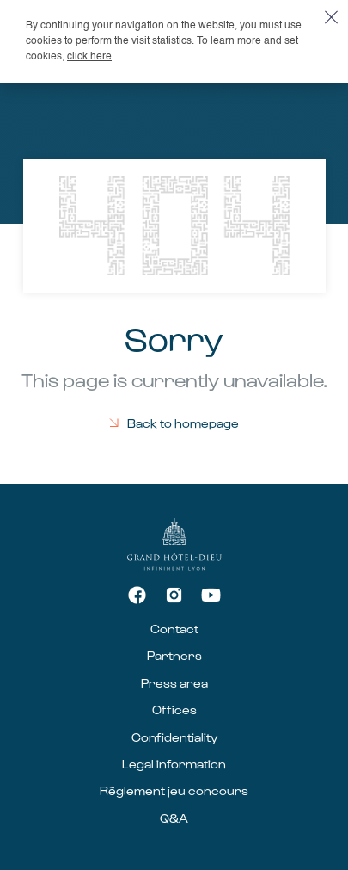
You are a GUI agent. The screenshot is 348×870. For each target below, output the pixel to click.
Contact (174, 628)
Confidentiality (174, 737)
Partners (174, 655)
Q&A (174, 818)
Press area (174, 683)
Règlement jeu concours (174, 790)
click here (89, 57)
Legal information (174, 763)
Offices (174, 709)
